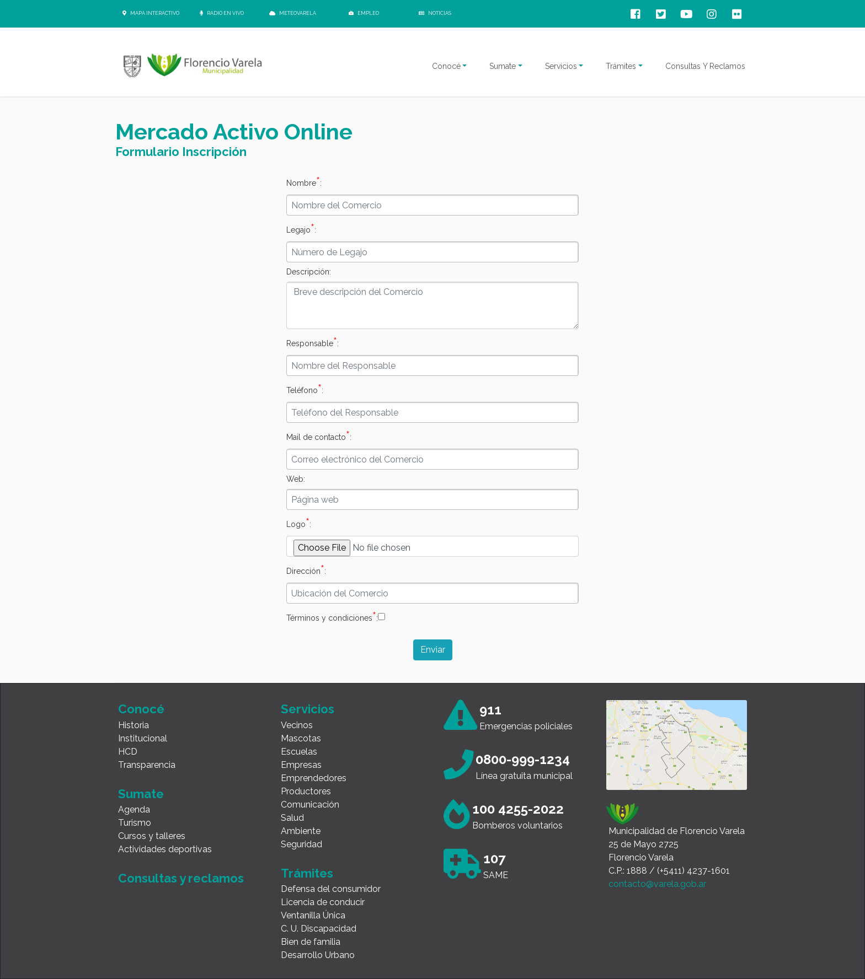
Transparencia (146, 765)
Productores (306, 791)
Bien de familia (310, 942)
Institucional (142, 738)
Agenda (134, 809)
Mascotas (301, 738)
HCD (127, 751)
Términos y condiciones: (332, 616)
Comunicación (310, 804)
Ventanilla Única (313, 915)
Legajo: (301, 228)
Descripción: (308, 271)
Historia (133, 725)
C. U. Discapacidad (318, 928)
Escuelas (299, 751)
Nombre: (304, 181)
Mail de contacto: (318, 435)
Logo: (298, 522)
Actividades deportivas (165, 849)
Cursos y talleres (151, 836)
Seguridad (301, 844)
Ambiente (301, 831)
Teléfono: (304, 388)
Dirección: (306, 569)
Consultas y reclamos (181, 878)
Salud (292, 818)
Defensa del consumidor (331, 889)
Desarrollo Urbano (318, 955)
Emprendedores (313, 778)
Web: (295, 479)
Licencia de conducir (323, 902)
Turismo (134, 822)
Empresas (301, 765)
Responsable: (312, 342)
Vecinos (297, 725)
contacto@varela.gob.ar (657, 884)
